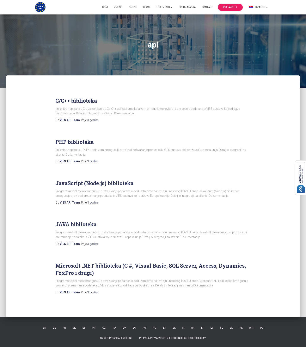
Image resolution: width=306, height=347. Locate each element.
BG (134, 327)
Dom (105, 7)
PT (94, 327)
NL (241, 327)
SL (221, 327)
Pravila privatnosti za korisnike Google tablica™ (172, 338)
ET (164, 327)
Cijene (133, 7)
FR (64, 327)
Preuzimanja (187, 7)
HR (192, 327)
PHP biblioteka (74, 141)
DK (74, 327)
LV (211, 327)
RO (154, 327)
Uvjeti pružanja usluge (116, 338)
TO (114, 327)
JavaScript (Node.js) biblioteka (94, 183)
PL (261, 327)
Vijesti (118, 7)
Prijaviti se (230, 7)
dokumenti (164, 7)
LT (202, 327)
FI (183, 327)
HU (144, 327)
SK (231, 327)
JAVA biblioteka (76, 224)
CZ (104, 327)
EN (44, 327)
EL (174, 327)
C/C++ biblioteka (76, 100)
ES (84, 327)
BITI (251, 327)
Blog (146, 7)
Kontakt (207, 7)
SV (124, 327)
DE (54, 327)
